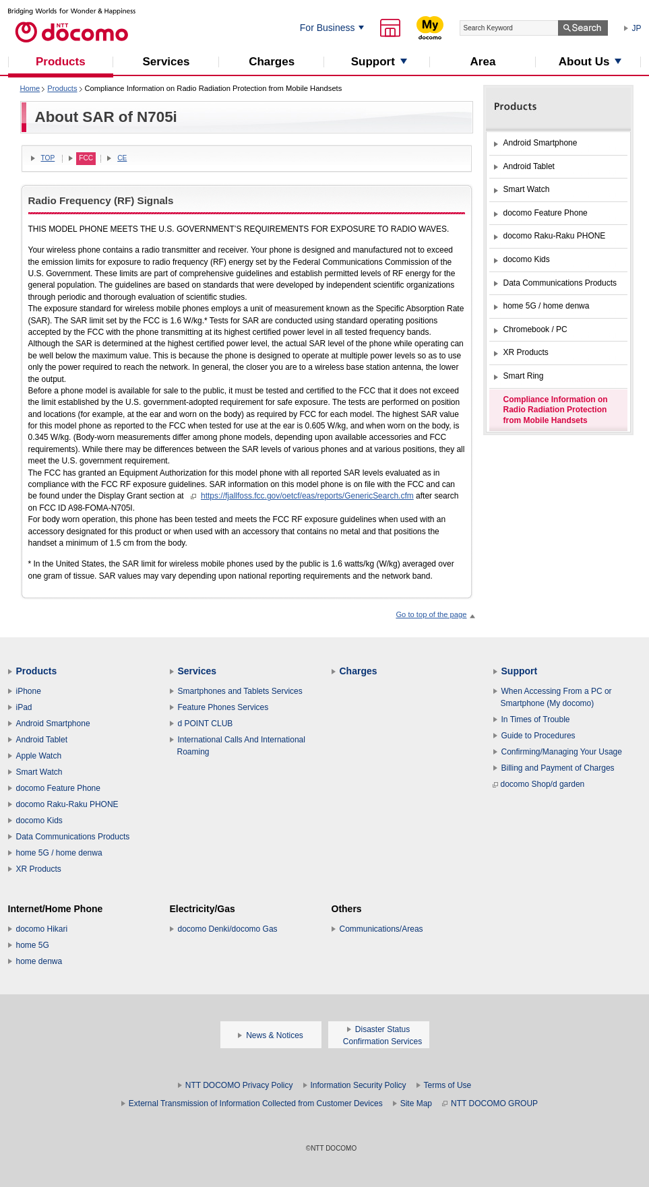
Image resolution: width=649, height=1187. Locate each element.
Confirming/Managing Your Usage (561, 752)
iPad (24, 707)
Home (30, 88)
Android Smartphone (53, 723)
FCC (86, 158)
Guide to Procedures (538, 735)
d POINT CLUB (205, 723)
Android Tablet (42, 739)
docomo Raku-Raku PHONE (67, 804)
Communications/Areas (381, 929)
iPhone (28, 691)
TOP (48, 158)
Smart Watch (39, 772)
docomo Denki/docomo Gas (228, 929)
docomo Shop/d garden (539, 784)
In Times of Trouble (535, 719)
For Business (327, 27)
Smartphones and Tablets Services (240, 691)
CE (122, 158)
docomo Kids (39, 820)
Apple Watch (39, 756)
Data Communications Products (73, 836)
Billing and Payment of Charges (558, 768)
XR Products (38, 869)
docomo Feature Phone (58, 788)
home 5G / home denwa (59, 853)
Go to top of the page (431, 614)
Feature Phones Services (223, 707)
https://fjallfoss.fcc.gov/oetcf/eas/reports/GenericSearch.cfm (307, 496)
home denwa (39, 961)
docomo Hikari (42, 929)
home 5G (32, 945)
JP (637, 28)
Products (62, 88)
